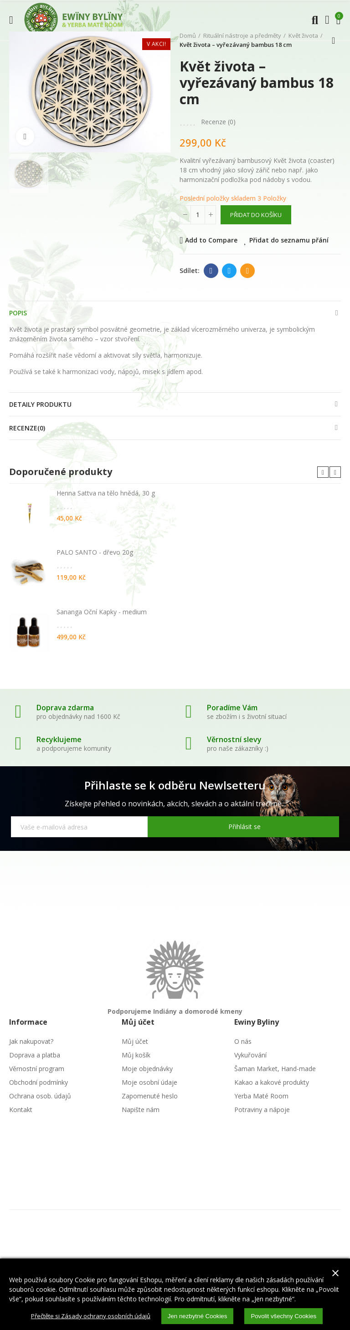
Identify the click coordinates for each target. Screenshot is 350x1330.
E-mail (247, 270)
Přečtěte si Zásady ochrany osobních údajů (87, 1315)
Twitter (229, 270)
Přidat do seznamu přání (289, 240)
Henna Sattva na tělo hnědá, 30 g (106, 493)
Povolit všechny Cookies (289, 1316)
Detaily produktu (40, 404)
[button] (323, 472)
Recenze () (218, 122)
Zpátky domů (336, 40)
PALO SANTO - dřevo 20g (95, 552)
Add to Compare (211, 240)
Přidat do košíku (256, 215)
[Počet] (198, 214)
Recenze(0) (27, 428)
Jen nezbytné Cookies (200, 1316)
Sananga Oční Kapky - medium (102, 611)
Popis (18, 312)
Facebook (211, 270)
